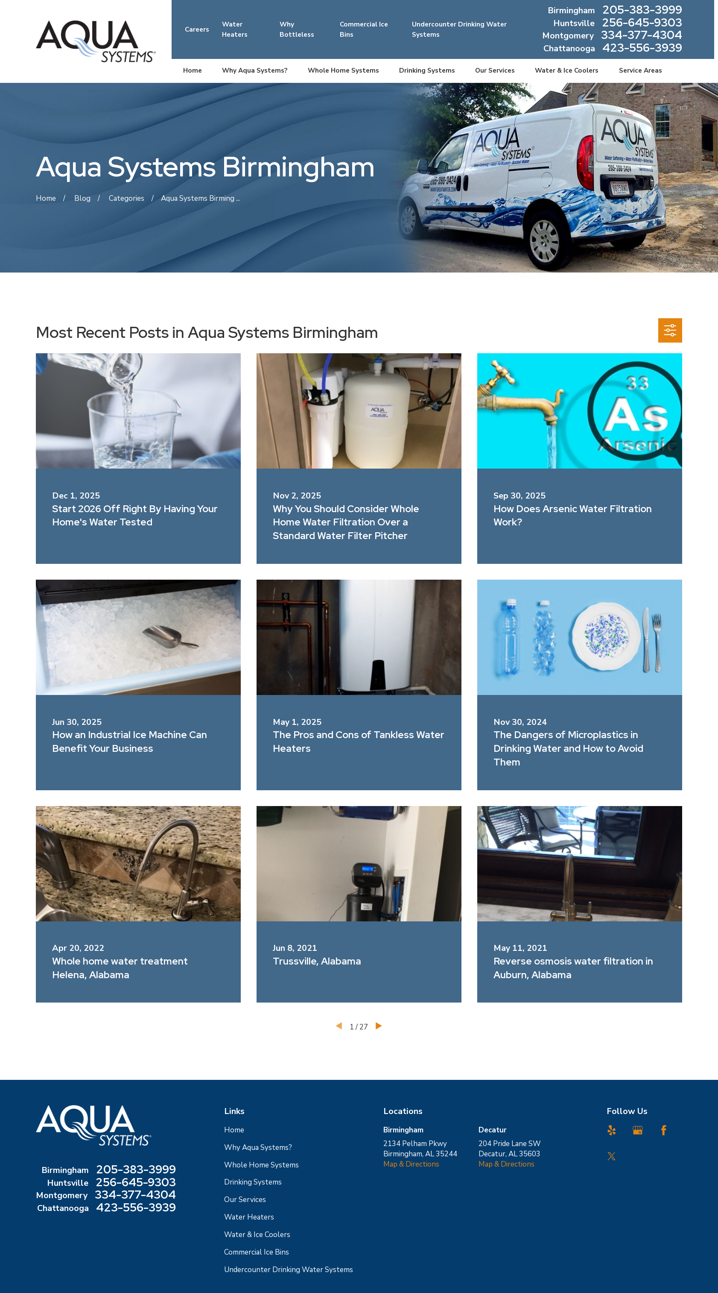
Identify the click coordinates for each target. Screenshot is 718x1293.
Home (234, 1130)
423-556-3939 (642, 48)
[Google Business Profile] (638, 1130)
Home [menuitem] (192, 70)
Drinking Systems (253, 1182)
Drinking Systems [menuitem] (427, 70)
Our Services (245, 1200)
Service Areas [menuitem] (640, 70)
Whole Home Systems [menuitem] (343, 70)
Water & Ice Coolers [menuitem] (566, 70)
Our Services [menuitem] (495, 70)
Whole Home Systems (261, 1165)
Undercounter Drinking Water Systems (288, 1270)
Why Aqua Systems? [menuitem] (254, 70)
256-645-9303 (642, 23)
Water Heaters (249, 1217)
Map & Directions (411, 1164)
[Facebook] (664, 1130)
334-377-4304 (641, 35)
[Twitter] (612, 1156)
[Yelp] (612, 1130)
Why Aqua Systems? (258, 1147)
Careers (197, 29)
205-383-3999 (642, 10)
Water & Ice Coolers (257, 1235)
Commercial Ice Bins (256, 1252)
